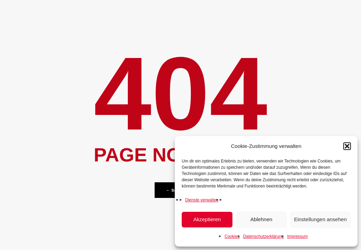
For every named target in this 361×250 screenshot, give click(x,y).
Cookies (231, 236)
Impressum (297, 236)
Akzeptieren (207, 219)
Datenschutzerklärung (263, 236)
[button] (347, 146)
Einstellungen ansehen (320, 219)
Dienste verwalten (201, 200)
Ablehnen (261, 219)
